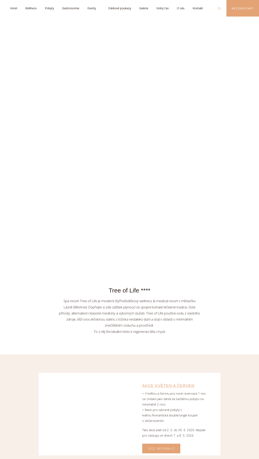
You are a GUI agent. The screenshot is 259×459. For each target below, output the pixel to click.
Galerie (143, 8)
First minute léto (163, 388)
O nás (181, 8)
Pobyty (49, 8)
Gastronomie (70, 8)
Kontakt (198, 8)
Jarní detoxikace (162, 218)
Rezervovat (242, 8)
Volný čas (162, 8)
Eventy (91, 8)
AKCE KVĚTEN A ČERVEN (168, 127)
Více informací (161, 190)
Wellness (31, 8)
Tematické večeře (163, 303)
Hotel (13, 8)
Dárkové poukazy (119, 8)
